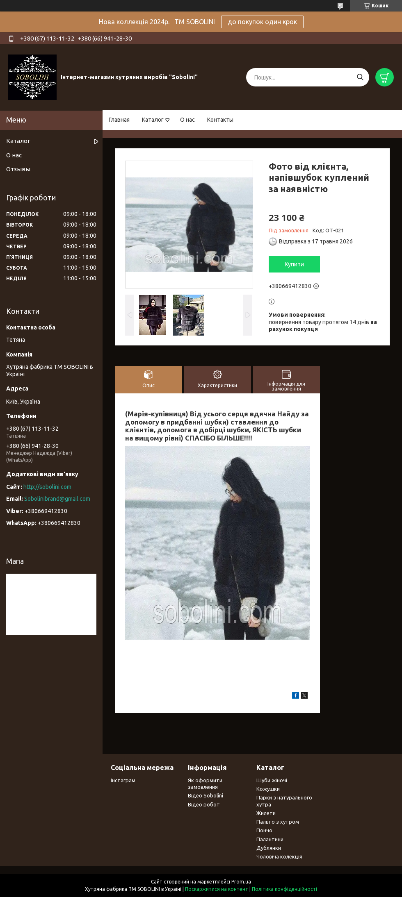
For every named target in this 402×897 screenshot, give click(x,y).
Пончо (264, 830)
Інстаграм (123, 780)
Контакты (220, 119)
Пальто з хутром (277, 821)
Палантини (269, 839)
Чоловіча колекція (279, 856)
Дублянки (268, 848)
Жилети (266, 813)
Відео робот (204, 804)
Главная (119, 119)
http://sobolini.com (47, 487)
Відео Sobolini (205, 795)
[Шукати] (360, 77)
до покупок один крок (262, 21)
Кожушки (268, 789)
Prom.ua (241, 881)
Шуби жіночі (271, 780)
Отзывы (18, 169)
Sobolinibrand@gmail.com (57, 498)
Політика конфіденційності (284, 889)
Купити (294, 264)
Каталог (153, 119)
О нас (187, 119)
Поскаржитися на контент (216, 889)
